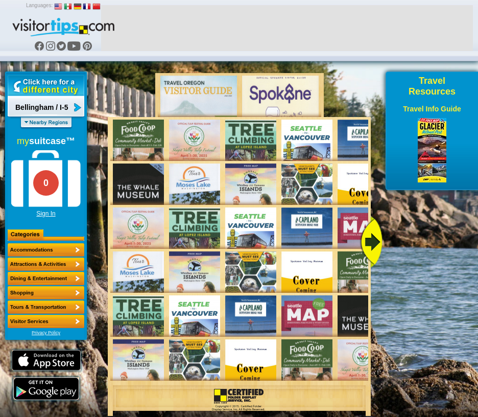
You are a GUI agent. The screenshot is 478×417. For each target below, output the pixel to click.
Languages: (39, 5)
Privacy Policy (46, 332)
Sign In (45, 213)
